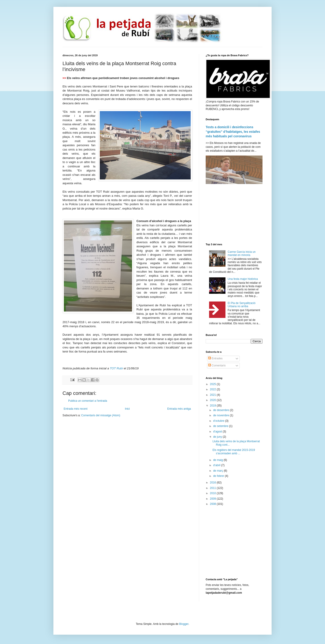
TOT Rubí (116, 368)
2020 (213, 400)
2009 (213, 498)
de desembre (221, 410)
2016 (213, 482)
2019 (213, 405)
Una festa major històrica (243, 279)
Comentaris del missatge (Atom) (100, 415)
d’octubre (219, 420)
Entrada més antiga (179, 408)
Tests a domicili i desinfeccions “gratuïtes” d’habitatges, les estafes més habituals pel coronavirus (233, 131)
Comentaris (217, 365)
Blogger (183, 624)
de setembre (221, 426)
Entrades (215, 358)
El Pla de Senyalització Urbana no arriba (241, 305)
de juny (218, 436)
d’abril (217, 465)
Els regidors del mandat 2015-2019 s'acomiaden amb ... (233, 451)
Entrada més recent (76, 408)
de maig (218, 460)
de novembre (221, 415)
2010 (213, 493)
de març (218, 470)
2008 (213, 504)
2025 (213, 384)
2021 (213, 394)
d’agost (218, 431)
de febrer (219, 476)
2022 (213, 389)
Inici (127, 408)
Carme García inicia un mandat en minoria (242, 253)
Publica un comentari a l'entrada (87, 400)
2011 (213, 488)
